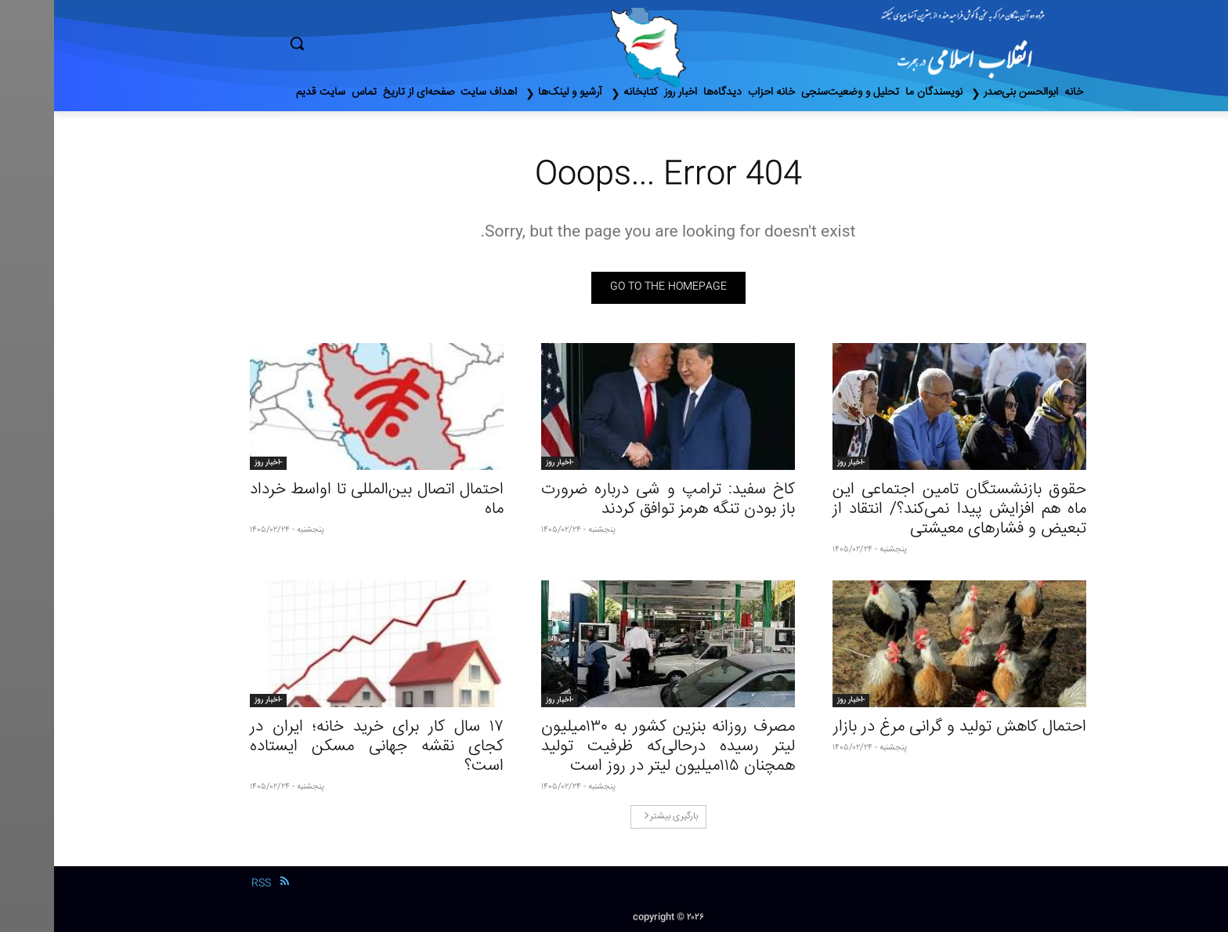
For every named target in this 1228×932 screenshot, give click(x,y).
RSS (207, 883)
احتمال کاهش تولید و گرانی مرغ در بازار (905, 727)
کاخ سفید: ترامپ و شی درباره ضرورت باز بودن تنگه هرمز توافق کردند (614, 499)
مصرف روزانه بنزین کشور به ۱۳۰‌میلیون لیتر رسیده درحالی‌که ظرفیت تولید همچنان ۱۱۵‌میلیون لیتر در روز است (614, 746)
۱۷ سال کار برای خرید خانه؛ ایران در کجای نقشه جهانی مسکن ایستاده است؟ (323, 746)
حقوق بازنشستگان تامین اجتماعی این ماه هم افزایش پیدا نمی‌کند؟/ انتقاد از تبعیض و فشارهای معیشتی (905, 509)
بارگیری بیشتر (617, 816)
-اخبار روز (797, 463)
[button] (363, 43)
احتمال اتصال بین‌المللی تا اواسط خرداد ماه (323, 499)
